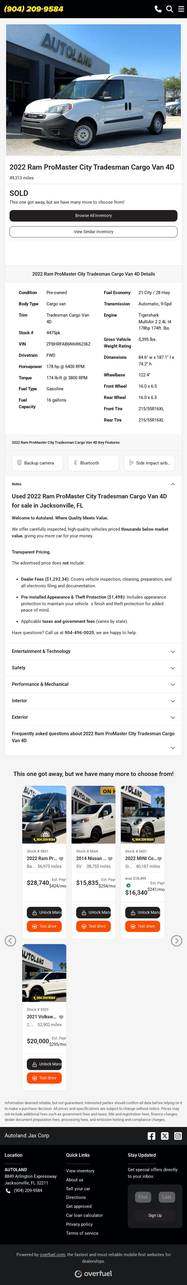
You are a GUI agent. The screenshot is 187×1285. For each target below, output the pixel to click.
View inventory (80, 1170)
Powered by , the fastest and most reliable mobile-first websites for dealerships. (93, 1263)
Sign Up (155, 1215)
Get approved (78, 1206)
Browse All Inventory (93, 215)
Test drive (44, 926)
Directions (76, 1197)
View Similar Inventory (93, 231)
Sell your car (78, 1188)
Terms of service (82, 1233)
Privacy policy (79, 1224)
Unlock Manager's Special (47, 912)
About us (74, 1179)
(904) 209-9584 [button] (24, 1190)
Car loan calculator (84, 1215)
